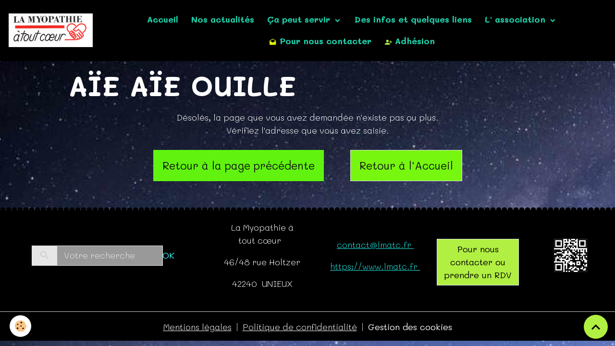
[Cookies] (20, 326)
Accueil (162, 19)
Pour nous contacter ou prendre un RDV (478, 262)
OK (168, 255)
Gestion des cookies (410, 327)
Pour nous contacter (320, 41)
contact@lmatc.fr (375, 244)
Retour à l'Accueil (406, 165)
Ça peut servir (300, 19)
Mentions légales (197, 327)
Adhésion (409, 41)
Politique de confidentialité (300, 327)
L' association (516, 19)
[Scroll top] (596, 327)
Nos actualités (222, 19)
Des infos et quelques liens (413, 19)
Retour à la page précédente (238, 165)
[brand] (51, 30)
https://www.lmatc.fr (375, 266)
